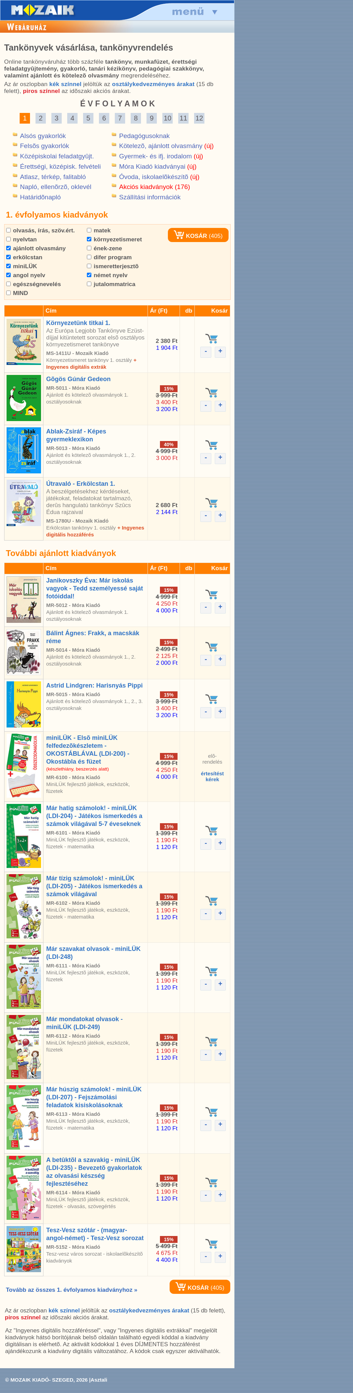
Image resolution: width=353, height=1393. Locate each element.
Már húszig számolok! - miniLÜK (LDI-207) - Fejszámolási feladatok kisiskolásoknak (94, 1097)
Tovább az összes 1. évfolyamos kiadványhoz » (71, 1290)
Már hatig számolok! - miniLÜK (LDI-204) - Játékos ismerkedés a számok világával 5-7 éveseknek (94, 816)
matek (99, 230)
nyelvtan (21, 239)
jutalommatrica (111, 284)
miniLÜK (21, 266)
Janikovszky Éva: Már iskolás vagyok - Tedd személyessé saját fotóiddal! (94, 588)
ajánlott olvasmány (36, 248)
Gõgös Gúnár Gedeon (78, 379)
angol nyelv (25, 275)
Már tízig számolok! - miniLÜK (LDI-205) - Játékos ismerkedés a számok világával (94, 886)
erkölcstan (24, 257)
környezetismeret (114, 239)
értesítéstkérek (212, 776)
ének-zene (104, 248)
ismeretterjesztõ (113, 266)
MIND (17, 293)
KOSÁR (190, 236)
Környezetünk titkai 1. (78, 323)
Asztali (99, 1380)
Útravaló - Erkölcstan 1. (80, 483)
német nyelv (107, 275)
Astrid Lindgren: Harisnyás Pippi (94, 685)
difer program (109, 257)
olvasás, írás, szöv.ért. (40, 230)
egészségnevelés (33, 284)
